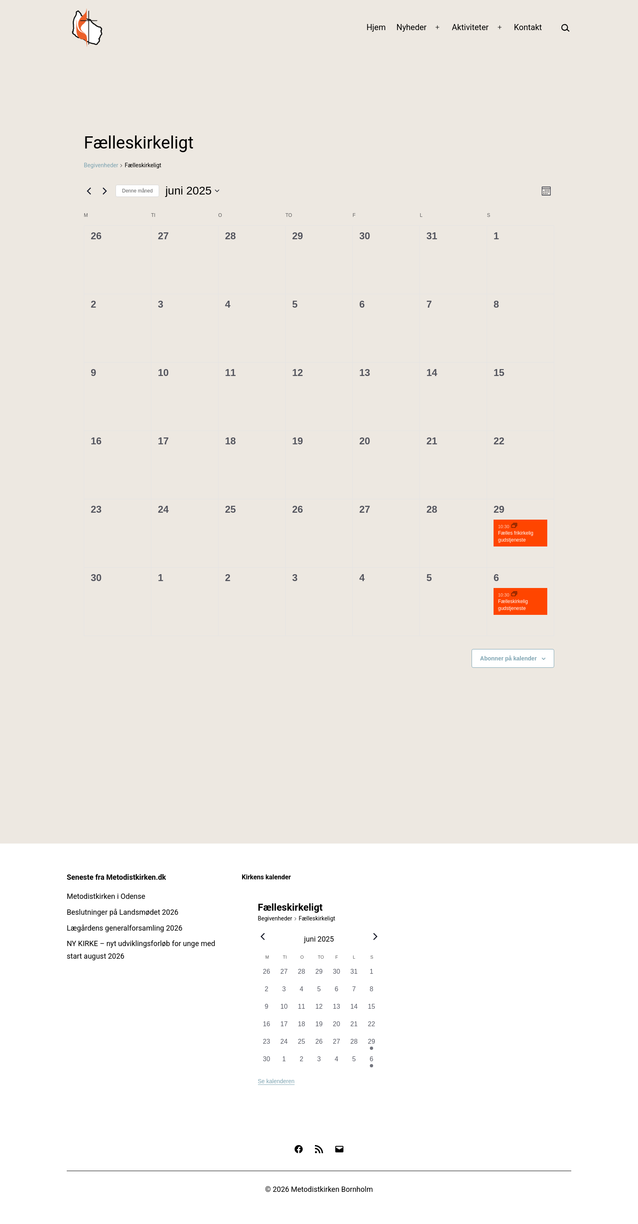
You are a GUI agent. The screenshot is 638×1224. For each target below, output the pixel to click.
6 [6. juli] (496, 577)
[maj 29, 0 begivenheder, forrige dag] (319, 975)
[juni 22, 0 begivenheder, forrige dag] (371, 1028)
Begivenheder (101, 165)
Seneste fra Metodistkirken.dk (116, 877)
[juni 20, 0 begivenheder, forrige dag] (336, 1028)
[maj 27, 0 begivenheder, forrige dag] (284, 975)
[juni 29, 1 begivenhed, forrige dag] (371, 1045)
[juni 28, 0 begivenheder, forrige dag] (354, 1045)
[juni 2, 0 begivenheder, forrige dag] (266, 993)
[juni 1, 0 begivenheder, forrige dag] (371, 975)
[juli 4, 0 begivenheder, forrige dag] (336, 1063)
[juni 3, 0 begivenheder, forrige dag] (284, 993)
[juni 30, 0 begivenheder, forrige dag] (266, 1063)
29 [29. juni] (499, 509)
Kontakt (528, 27)
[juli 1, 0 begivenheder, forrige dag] (284, 1063)
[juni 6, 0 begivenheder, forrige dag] (336, 993)
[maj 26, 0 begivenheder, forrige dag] (266, 975)
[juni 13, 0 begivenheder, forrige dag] (336, 1010)
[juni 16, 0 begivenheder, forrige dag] (266, 1028)
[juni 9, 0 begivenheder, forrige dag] (266, 1010)
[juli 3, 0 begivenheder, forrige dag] (319, 1063)
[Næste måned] (104, 191)
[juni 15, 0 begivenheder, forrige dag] (371, 1010)
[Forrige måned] (89, 191)
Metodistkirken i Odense (106, 896)
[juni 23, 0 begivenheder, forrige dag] (266, 1045)
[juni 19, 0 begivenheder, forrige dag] (319, 1028)
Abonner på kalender (508, 658)
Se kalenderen (276, 1081)
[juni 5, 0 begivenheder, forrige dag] (319, 993)
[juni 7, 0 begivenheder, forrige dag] (354, 993)
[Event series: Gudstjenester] (514, 526)
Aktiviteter (470, 27)
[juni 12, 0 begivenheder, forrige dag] (319, 1010)
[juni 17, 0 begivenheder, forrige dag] (284, 1028)
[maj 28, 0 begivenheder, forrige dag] (301, 975)
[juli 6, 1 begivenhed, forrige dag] (371, 1063)
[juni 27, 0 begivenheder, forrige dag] (336, 1045)
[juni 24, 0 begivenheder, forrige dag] (284, 1045)
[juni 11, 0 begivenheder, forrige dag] (301, 1010)
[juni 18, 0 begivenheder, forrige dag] (301, 1028)
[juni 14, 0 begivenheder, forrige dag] (354, 1010)
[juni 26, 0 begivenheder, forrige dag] (319, 1045)
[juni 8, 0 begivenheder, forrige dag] (371, 993)
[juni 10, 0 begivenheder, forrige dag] (284, 1010)
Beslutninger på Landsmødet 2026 (122, 912)
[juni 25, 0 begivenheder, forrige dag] (301, 1045)
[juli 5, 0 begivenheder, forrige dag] (354, 1063)
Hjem (376, 27)
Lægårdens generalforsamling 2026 (124, 928)
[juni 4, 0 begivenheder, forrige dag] (301, 993)
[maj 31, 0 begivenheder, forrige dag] (354, 975)
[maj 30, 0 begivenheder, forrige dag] (336, 975)
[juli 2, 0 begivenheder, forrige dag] (301, 1063)
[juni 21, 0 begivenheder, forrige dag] (354, 1028)
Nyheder (411, 27)
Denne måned (137, 191)
